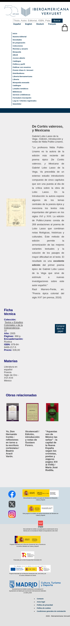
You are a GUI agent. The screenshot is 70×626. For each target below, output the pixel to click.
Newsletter (17, 104)
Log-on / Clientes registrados (24, 101)
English (29, 24)
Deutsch (40, 24)
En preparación (19, 43)
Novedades (17, 40)
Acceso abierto (19, 58)
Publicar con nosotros (22, 67)
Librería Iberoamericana (22, 76)
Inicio (15, 33)
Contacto (40, 599)
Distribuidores (18, 73)
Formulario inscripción (22, 98)
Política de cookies (44, 608)
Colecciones (18, 46)
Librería (16, 79)
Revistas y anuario (20, 49)
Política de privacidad (45, 605)
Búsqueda (17, 52)
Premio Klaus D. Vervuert (23, 70)
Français (52, 24)
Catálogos (17, 61)
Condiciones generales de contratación (51, 611)
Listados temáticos (20, 89)
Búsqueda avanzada (21, 83)
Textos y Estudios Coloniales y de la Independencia (13, 325)
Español (17, 24)
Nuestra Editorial (20, 37)
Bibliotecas (17, 92)
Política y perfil (19, 64)
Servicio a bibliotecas (21, 95)
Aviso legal (41, 602)
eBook (15, 55)
